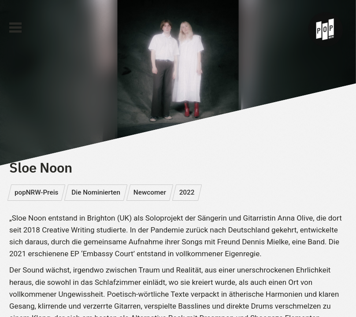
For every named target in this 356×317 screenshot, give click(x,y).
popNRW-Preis (37, 192)
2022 (187, 192)
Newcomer (150, 192)
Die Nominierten (95, 192)
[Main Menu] (15, 27)
